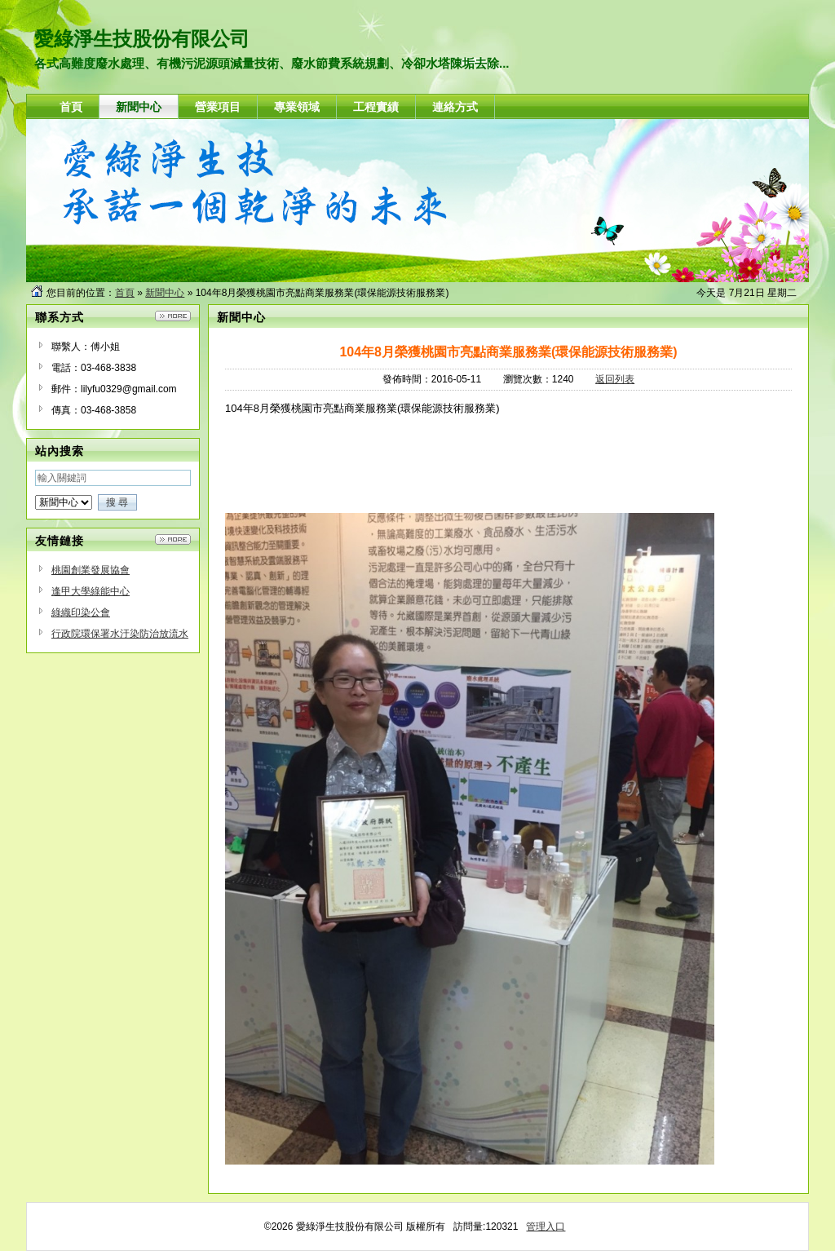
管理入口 (545, 1226)
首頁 (125, 292)
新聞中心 (164, 292)
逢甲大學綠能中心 (90, 591)
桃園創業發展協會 (90, 570)
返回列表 (614, 379)
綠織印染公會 (80, 612)
